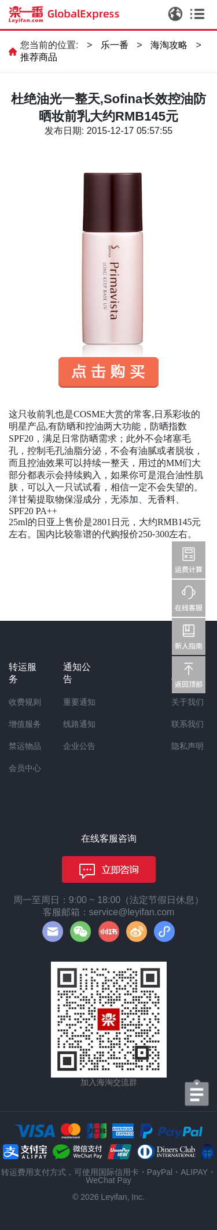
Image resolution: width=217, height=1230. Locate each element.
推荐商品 (38, 57)
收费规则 (25, 702)
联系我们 (187, 724)
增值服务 (25, 724)
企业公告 (79, 746)
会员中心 (25, 768)
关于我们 (187, 702)
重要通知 (79, 702)
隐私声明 (187, 746)
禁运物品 (25, 746)
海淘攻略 (168, 45)
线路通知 (79, 724)
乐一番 (114, 45)
